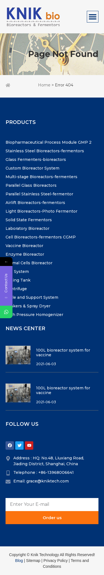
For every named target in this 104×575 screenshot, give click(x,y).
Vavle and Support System (32, 297)
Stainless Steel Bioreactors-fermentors (45, 150)
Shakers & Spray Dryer (28, 305)
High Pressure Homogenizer (34, 314)
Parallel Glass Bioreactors (31, 185)
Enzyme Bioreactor (25, 254)
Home (44, 85)
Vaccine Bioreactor (24, 245)
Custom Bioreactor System (32, 168)
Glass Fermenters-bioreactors (36, 159)
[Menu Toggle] (92, 17)
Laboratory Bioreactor (27, 228)
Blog (19, 560)
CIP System (17, 271)
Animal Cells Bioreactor (29, 262)
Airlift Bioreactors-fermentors (35, 202)
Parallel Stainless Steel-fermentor (39, 193)
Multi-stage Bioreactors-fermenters (41, 176)
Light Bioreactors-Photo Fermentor (41, 211)
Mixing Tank (18, 280)
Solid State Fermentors (29, 219)
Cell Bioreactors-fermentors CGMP (41, 237)
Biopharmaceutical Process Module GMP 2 (49, 142)
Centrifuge (16, 288)
